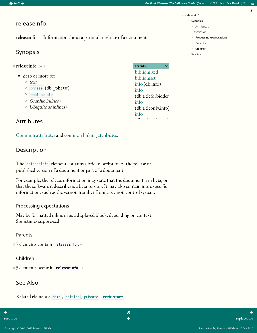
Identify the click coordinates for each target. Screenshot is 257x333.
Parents (200, 43)
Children (200, 48)
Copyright (10, 328)
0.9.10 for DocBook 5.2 (227, 3)
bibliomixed (146, 72)
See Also (196, 54)
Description (199, 32)
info (139, 84)
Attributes (202, 26)
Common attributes (35, 135)
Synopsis (197, 21)
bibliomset (145, 78)
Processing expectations (211, 37)
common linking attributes (90, 135)
